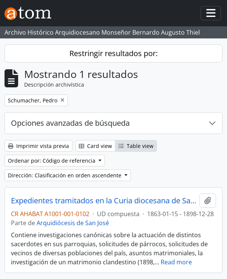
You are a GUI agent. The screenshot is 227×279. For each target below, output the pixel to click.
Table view (135, 145)
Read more (176, 262)
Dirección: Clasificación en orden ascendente (65, 175)
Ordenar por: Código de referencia (52, 160)
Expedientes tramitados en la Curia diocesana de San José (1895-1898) (103, 200)
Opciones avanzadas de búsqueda (70, 123)
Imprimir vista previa (38, 145)
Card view (95, 145)
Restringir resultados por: (113, 53)
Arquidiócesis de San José (73, 223)
